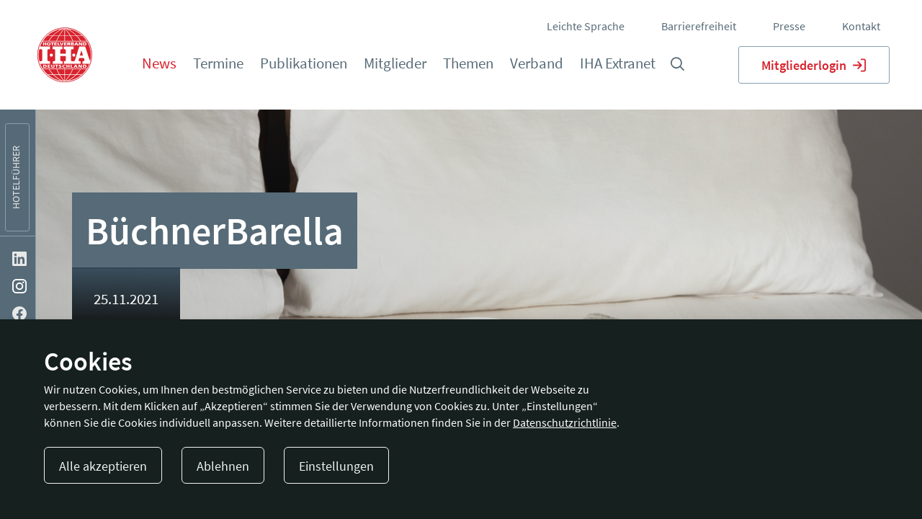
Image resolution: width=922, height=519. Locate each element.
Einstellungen (336, 466)
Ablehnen (223, 466)
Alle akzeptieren (103, 466)
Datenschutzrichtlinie (565, 422)
